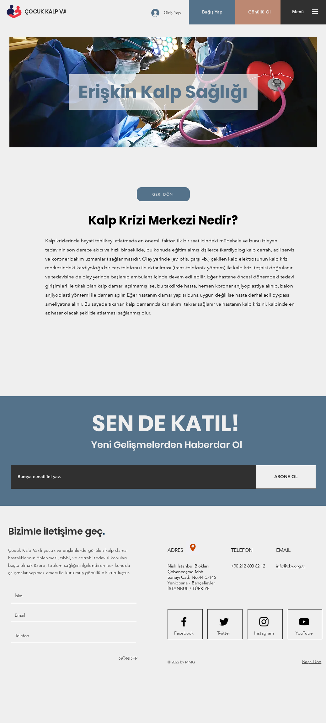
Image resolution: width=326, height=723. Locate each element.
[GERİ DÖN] (163, 194)
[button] (212, 12)
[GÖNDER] (127, 659)
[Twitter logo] (224, 621)
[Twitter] (224, 633)
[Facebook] (184, 633)
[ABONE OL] (286, 477)
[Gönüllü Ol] (259, 12)
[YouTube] (304, 633)
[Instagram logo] (264, 621)
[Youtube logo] (304, 621)
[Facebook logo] (184, 621)
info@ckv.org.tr (290, 566)
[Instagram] (264, 633)
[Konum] (193, 548)
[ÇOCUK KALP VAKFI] (49, 11)
